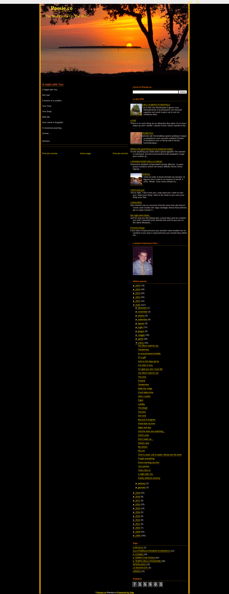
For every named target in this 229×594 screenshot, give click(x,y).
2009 (137, 532)
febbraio (142, 483)
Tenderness (143, 349)
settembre (142, 319)
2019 (137, 493)
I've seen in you (145, 365)
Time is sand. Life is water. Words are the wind (159, 454)
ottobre (141, 315)
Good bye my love (146, 423)
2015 (137, 508)
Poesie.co (62, 8)
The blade (142, 408)
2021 (137, 301)
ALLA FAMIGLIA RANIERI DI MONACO (151, 551)
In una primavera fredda (149, 353)
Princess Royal (137, 228)
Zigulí (140, 400)
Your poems (143, 466)
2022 (137, 297)
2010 (137, 528)
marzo (141, 343)
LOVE (133, 120)
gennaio (142, 487)
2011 (137, 524)
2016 (137, 504)
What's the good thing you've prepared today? (151, 149)
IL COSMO (138, 554)
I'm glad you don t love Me (150, 369)
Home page (85, 153)
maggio (141, 335)
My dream (142, 447)
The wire (142, 377)
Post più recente (49, 153)
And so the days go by (148, 361)
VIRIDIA (137, 571)
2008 (137, 535)
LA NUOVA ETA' (141, 567)
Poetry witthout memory (149, 478)
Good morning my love (148, 462)
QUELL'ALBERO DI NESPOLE (155, 105)
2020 (137, 305)
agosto (141, 323)
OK (197, 2)
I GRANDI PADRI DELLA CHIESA (146, 161)
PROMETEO (147, 133)
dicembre (142, 308)
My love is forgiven (147, 419)
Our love (142, 415)
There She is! (144, 470)
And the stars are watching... (151, 431)
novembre (142, 311)
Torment (142, 412)
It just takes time (145, 392)
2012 (137, 520)
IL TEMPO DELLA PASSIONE (147, 561)
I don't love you (137, 190)
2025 (137, 285)
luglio (140, 327)
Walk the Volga (145, 388)
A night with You (52, 84)
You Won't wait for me (148, 345)
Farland (141, 380)
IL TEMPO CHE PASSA (144, 557)
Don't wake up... (145, 439)
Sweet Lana (143, 443)
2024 (137, 289)
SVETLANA (143, 435)
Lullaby (141, 404)
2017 (137, 500)
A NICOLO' (138, 547)
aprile (140, 339)
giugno (141, 331)
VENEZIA (145, 174)
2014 (137, 512)
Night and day (144, 427)
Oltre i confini (144, 396)
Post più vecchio (120, 153)
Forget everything (146, 458)
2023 (137, 293)
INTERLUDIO (139, 564)
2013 (137, 516)
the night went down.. (140, 215)
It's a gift (142, 357)
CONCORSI (136, 202)
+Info (189, 2)
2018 (137, 496)
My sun (141, 450)
